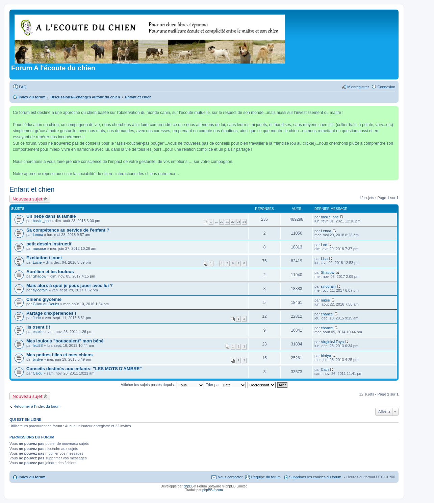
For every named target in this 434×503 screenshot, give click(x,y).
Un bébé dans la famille (51, 216)
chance (327, 314)
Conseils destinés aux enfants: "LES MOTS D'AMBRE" (84, 368)
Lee (324, 245)
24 (244, 221)
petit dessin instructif (48, 243)
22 (233, 221)
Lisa (324, 259)
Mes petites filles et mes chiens (59, 354)
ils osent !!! (38, 327)
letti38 (38, 345)
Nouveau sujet (27, 199)
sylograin (40, 290)
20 (221, 221)
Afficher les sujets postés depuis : (162, 385)
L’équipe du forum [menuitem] (265, 477)
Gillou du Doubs (46, 304)
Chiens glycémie (43, 299)
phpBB (188, 486)
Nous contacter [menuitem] (230, 477)
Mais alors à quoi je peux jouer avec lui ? (69, 285)
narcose (39, 248)
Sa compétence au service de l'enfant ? (67, 230)
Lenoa (38, 235)
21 (227, 221)
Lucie (37, 262)
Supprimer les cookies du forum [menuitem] (315, 477)
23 (238, 221)
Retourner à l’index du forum (37, 406)
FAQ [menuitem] (22, 87)
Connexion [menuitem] (386, 87)
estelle (38, 332)
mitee (325, 300)
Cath (325, 369)
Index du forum (32, 477)
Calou (38, 373)
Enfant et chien (31, 189)
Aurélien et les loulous (50, 271)
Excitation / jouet (44, 257)
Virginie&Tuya (332, 342)
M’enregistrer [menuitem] (358, 87)
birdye (38, 359)
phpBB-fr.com (212, 490)
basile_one (42, 221)
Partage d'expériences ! (51, 313)
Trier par (226, 385)
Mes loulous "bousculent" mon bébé (65, 340)
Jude (37, 318)
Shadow (39, 276)
